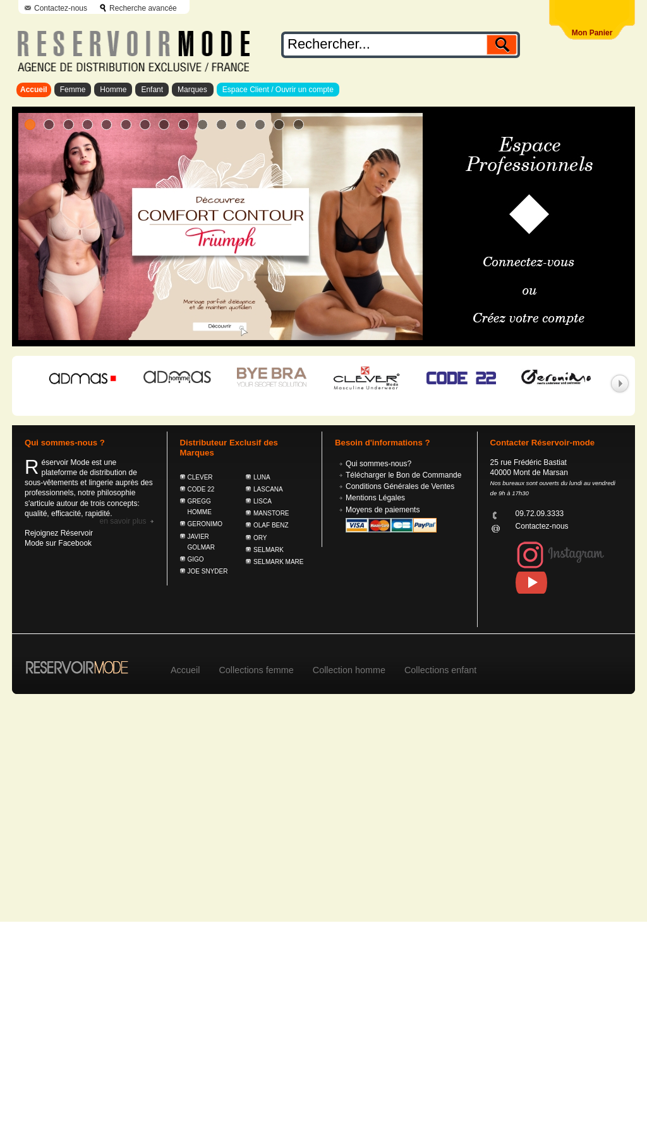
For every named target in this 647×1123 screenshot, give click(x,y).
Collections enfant (440, 670)
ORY (260, 537)
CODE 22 (201, 489)
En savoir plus (122, 521)
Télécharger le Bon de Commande (403, 475)
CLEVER (200, 477)
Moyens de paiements (383, 509)
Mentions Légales (375, 497)
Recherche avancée (143, 8)
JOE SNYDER (208, 571)
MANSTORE (271, 513)
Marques (193, 90)
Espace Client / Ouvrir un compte (278, 90)
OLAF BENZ (271, 525)
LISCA (262, 501)
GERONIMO (205, 523)
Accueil (33, 89)
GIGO (196, 559)
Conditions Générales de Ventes (400, 486)
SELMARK (268, 549)
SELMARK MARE (278, 561)
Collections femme (256, 670)
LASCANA (268, 489)
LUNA (261, 477)
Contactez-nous (60, 8)
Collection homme (349, 670)
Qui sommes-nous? (378, 463)
